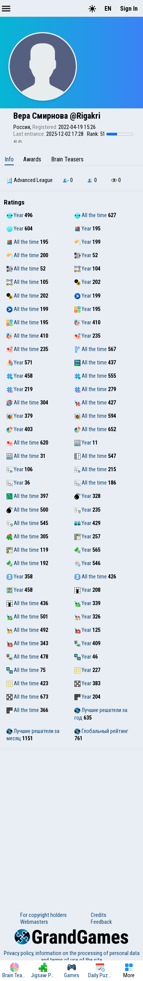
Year (14, 215)
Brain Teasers (67, 159)
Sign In (129, 8)
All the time (90, 215)
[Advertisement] (71, 824)
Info (9, 159)
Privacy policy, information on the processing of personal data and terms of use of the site (72, 956)
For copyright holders (43, 915)
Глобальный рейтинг (101, 731)
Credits (98, 915)
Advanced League (29, 180)
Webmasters (34, 921)
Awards (32, 159)
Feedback (101, 921)
